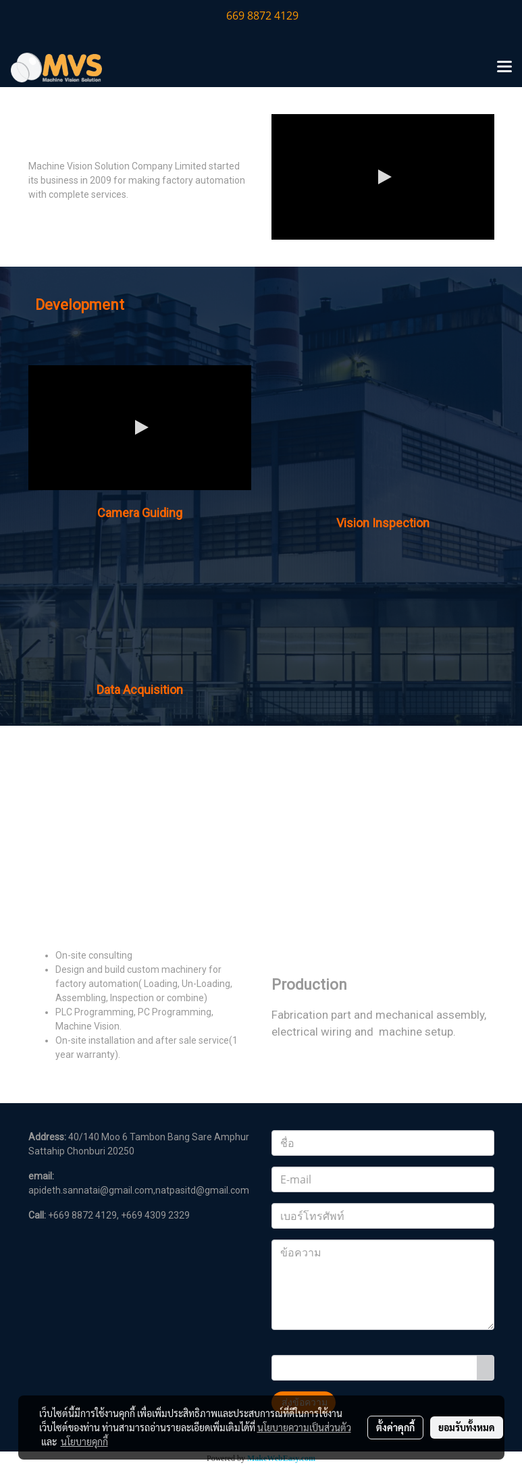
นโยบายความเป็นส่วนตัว (304, 1427)
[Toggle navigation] (504, 67)
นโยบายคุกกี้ (84, 1441)
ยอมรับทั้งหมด (466, 1427)
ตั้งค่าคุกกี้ (395, 1427)
